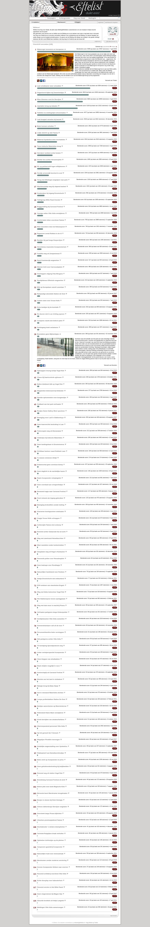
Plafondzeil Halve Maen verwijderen (50, 713)
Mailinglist (92, 18)
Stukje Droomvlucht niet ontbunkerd (50, 578)
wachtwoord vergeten (111, 22)
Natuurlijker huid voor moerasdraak (50, 853)
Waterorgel (45, 77)
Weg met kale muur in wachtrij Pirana (51, 605)
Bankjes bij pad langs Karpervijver (50, 240)
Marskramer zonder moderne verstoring (51, 860)
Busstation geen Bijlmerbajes (48, 334)
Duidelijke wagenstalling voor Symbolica (52, 746)
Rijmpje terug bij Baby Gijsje (47, 686)
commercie (66, 77)
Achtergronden (64, 18)
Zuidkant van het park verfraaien (49, 404)
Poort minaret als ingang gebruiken (50, 498)
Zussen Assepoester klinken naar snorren (52, 867)
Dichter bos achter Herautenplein (49, 160)
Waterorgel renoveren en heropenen (50, 49)
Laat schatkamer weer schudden (49, 86)
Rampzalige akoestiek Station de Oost (51, 294)
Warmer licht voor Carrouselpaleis (49, 267)
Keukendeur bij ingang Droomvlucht (50, 193)
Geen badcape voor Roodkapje (48, 565)
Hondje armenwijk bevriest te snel (49, 173)
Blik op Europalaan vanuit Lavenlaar (50, 287)
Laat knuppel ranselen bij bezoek (49, 119)
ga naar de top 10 (111, 41)
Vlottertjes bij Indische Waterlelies (49, 438)
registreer (101, 22)
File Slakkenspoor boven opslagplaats (51, 599)
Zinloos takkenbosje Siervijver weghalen (52, 807)
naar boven (113, 915)
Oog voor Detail (79, 18)
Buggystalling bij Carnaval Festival (50, 206)
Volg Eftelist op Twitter (92, 922)
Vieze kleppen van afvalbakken (48, 659)
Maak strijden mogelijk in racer (48, 666)
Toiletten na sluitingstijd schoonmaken (51, 113)
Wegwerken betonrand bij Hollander (50, 391)
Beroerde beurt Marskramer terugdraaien (52, 793)
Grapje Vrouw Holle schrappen (48, 518)
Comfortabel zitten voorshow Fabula (50, 220)
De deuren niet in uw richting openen (50, 314)
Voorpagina (51, 18)
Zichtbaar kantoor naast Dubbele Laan (51, 451)
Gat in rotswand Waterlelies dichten (50, 692)
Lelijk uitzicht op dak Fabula (47, 133)
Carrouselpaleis (51, 77)
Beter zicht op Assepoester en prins (50, 760)
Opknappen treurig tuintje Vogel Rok (50, 370)
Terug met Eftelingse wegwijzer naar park (52, 180)
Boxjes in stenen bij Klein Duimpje (50, 800)
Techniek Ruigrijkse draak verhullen (50, 833)
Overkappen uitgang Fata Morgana (50, 274)
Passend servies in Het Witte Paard (50, 887)
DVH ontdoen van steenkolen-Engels (50, 585)
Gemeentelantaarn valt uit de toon (49, 625)
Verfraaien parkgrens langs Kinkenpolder (52, 612)
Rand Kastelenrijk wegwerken (48, 260)
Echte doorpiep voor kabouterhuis (49, 880)
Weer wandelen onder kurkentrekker (50, 545)
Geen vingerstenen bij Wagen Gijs (49, 894)
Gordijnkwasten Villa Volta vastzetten (51, 619)
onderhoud (71, 77)
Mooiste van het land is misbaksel (49, 679)
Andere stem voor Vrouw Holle (48, 300)
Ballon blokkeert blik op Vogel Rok (50, 384)
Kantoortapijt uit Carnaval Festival (49, 672)
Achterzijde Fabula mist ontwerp (49, 525)
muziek (61, 77)
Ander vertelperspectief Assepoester (50, 652)
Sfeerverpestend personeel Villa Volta (51, 726)
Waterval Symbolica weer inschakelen (51, 139)
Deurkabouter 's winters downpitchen (51, 827)
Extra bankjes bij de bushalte (48, 307)
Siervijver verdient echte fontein (49, 153)
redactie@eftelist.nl (79, 922)
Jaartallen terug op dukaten (47, 106)
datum (114, 46)
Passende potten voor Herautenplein (50, 558)
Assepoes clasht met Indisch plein (50, 321)
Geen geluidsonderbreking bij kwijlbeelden (53, 766)
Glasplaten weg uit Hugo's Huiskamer (51, 552)
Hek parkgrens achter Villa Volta (49, 639)
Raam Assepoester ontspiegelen (49, 478)
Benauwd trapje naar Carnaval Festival (51, 491)
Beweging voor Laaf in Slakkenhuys (50, 417)
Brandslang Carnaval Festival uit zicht (51, 780)
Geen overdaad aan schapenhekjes (50, 485)
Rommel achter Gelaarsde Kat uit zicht (51, 531)
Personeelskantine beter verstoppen (50, 632)
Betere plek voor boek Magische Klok (51, 786)
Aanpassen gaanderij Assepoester (49, 847)
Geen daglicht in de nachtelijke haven (51, 471)
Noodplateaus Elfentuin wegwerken (50, 280)
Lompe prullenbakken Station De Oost (51, 699)
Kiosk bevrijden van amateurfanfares (50, 719)
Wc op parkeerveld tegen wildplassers (51, 166)
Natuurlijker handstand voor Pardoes (50, 572)
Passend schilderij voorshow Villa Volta (51, 874)
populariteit (107, 46)
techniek (58, 77)
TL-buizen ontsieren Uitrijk (47, 458)
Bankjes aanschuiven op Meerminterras (51, 706)
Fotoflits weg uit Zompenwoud (48, 253)
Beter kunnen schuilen (45, 126)
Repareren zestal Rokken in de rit (49, 233)
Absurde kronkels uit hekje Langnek (50, 900)
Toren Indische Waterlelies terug (49, 146)
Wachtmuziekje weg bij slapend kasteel (51, 186)
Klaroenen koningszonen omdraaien (50, 511)
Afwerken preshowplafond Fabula (49, 820)
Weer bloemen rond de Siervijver (49, 99)
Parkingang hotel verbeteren (47, 327)
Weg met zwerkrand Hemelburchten (50, 538)
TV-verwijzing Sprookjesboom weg (50, 646)
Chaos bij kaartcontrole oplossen (49, 377)
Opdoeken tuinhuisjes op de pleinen (50, 840)
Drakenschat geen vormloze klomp (50, 464)
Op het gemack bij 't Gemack (47, 733)
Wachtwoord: (61, 22)
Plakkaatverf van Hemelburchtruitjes (50, 753)
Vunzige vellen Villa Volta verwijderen (51, 213)
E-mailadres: (35, 22)
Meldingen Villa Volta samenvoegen (50, 907)
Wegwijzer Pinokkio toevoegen (48, 739)
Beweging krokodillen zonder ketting (50, 505)
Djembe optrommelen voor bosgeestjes (51, 397)
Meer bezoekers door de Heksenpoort (51, 227)
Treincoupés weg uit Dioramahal (49, 431)
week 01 (113, 34)
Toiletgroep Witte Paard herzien (48, 200)
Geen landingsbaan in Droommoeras (50, 444)
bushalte (39, 362)
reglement (97, 41)
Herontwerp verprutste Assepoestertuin (51, 247)
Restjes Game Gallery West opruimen (51, 411)
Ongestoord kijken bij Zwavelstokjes (50, 92)
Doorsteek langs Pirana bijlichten (49, 813)
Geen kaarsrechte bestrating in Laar (50, 424)
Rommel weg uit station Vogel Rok (49, 773)
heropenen (39, 77)
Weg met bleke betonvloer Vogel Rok (50, 592)
